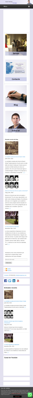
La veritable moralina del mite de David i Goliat (15, 156)
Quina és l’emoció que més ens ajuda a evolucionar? (16, 190)
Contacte (6, 275)
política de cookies (16, 393)
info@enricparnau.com (21, 275)
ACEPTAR (17, 396)
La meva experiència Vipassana (12, 226)
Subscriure (8, 262)
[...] (24, 172)
